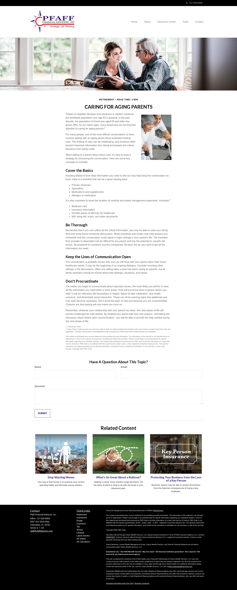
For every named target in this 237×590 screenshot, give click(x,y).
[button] (145, 21)
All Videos (81, 539)
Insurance (81, 523)
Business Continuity (142, 583)
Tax (78, 526)
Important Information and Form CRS (119, 583)
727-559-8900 (194, 3)
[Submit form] (42, 413)
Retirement (82, 514)
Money (80, 529)
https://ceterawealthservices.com (180, 566)
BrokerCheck (158, 510)
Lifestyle (80, 532)
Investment (82, 517)
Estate (80, 520)
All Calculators (83, 542)
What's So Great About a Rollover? (118, 477)
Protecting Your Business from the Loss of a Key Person (176, 479)
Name (38, 367)
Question (40, 386)
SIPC (113, 537)
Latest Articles (83, 535)
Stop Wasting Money (61, 477)
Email (124, 367)
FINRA (108, 537)
